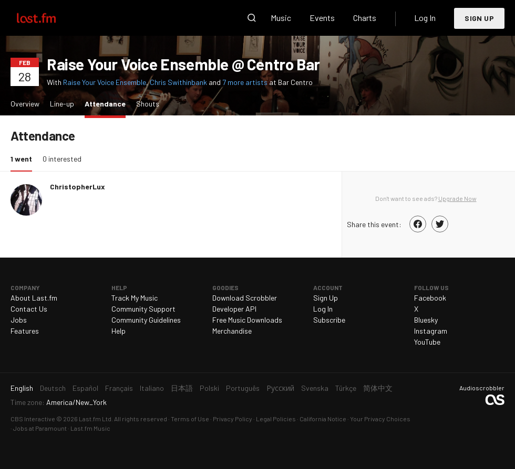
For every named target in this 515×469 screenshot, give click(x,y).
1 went (24, 158)
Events (322, 18)
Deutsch (53, 387)
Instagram (430, 330)
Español (85, 387)
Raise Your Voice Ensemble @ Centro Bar (183, 64)
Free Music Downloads (247, 319)
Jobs (19, 319)
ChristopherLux (77, 186)
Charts (364, 18)
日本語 (182, 387)
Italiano (152, 387)
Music (281, 18)
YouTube (427, 341)
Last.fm (48, 17)
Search (251, 17)
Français (119, 387)
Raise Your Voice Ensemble (104, 82)
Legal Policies (276, 418)
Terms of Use (190, 418)
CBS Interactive (33, 418)
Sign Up (479, 18)
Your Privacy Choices (380, 418)
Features (25, 330)
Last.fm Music (90, 428)
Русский (280, 387)
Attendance (108, 103)
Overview (25, 103)
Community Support (143, 308)
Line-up (62, 103)
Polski (209, 387)
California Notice (323, 418)
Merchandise (232, 330)
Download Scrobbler (244, 297)
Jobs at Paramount (40, 428)
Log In (425, 18)
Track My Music (134, 297)
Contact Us (29, 308)
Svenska (314, 387)
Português (243, 387)
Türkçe (345, 387)
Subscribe (329, 319)
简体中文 (378, 387)
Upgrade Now (457, 198)
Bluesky (426, 319)
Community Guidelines (146, 319)
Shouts (147, 103)
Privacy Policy (232, 418)
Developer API (234, 308)
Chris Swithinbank (178, 82)
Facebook (430, 297)
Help (118, 330)
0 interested (62, 158)
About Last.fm (34, 297)
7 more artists (245, 82)
